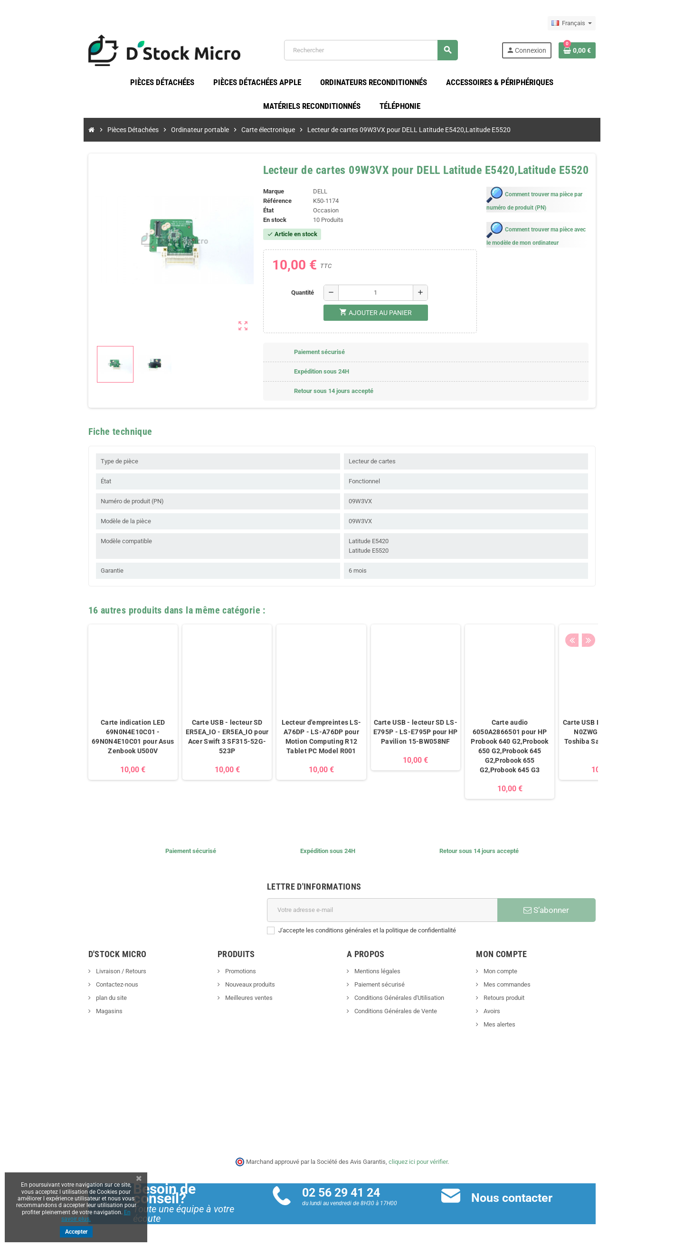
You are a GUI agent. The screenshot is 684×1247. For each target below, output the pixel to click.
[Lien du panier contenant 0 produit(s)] (603, 52)
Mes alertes (512, 1027)
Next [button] (613, 611)
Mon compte (513, 974)
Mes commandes (519, 987)
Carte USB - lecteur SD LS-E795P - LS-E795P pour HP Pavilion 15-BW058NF (389, 735)
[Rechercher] (378, 52)
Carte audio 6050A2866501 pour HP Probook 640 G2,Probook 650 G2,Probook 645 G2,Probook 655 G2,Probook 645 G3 (483, 749)
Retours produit (516, 1001)
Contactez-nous (90, 987)
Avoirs (504, 1014)
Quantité (299, 295)
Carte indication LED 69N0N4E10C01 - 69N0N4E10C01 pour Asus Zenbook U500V (107, 740)
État (259, 213)
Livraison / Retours (94, 974)
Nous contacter (520, 1201)
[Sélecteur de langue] (598, 23)
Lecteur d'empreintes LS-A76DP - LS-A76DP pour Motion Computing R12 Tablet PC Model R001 (295, 740)
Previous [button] (598, 611)
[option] (106, 714)
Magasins (82, 1014)
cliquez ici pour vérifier (418, 1165)
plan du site (84, 1001)
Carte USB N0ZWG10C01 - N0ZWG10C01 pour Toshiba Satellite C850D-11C (577, 740)
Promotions (226, 974)
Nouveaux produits (236, 987)
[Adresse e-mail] (385, 913)
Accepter (76, 1231)
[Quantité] (372, 295)
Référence (268, 204)
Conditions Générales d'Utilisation (398, 1001)
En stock (265, 223)
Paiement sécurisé (379, 987)
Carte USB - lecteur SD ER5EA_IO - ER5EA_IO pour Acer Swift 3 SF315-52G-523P (200, 740)
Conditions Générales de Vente (395, 1014)
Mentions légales (376, 974)
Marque (264, 194)
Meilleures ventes (234, 1001)
